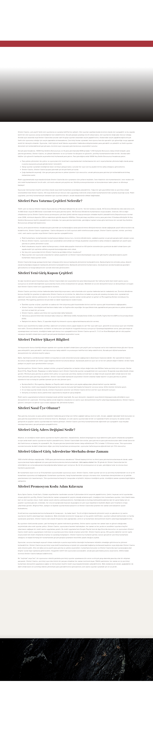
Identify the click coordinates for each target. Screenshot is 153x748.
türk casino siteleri (86, 462)
